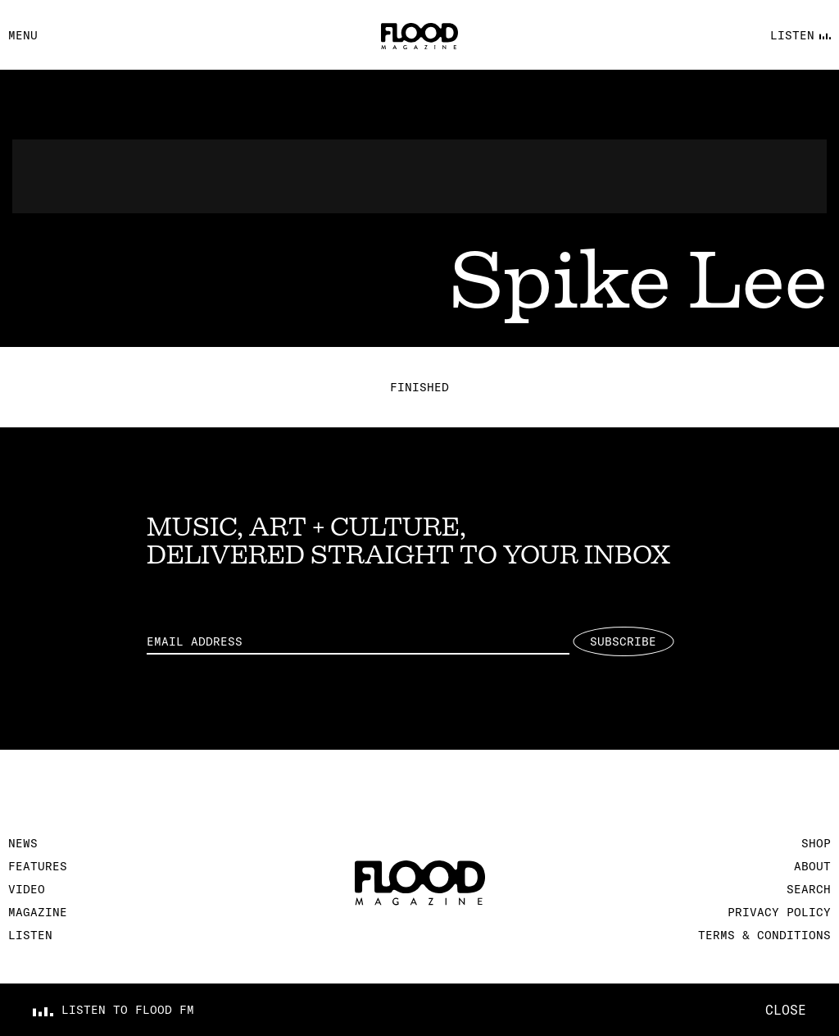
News (23, 843)
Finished (419, 387)
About (812, 866)
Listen (30, 935)
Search (809, 889)
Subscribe (623, 641)
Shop (816, 843)
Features (37, 866)
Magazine (37, 912)
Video (26, 889)
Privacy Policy (779, 912)
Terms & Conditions (764, 935)
